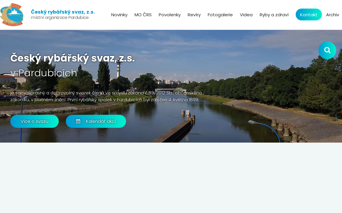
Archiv (332, 15)
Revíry (194, 15)
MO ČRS (143, 15)
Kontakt (309, 15)
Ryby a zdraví (274, 15)
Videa (246, 15)
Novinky (119, 15)
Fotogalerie (220, 15)
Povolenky (170, 15)
